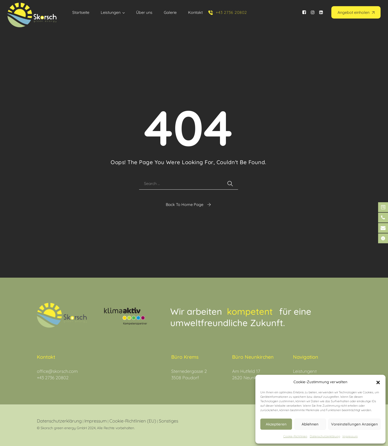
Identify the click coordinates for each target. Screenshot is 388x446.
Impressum (350, 436)
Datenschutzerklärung (59, 421)
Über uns (144, 12)
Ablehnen (310, 424)
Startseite (80, 12)
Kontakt (195, 12)
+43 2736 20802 (53, 377)
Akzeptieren (276, 424)
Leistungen (111, 12)
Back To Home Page (184, 204)
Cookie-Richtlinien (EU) (132, 421)
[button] (378, 381)
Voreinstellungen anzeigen (354, 424)
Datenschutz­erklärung (325, 436)
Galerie (170, 12)
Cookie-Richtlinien (295, 436)
